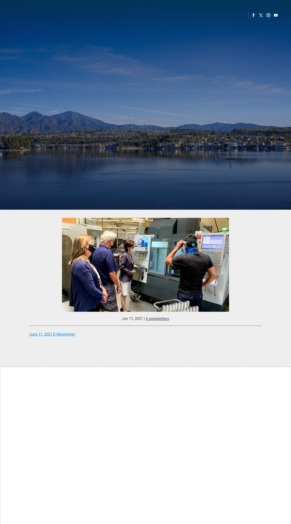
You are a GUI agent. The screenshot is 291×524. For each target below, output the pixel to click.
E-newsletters (157, 318)
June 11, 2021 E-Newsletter (52, 334)
